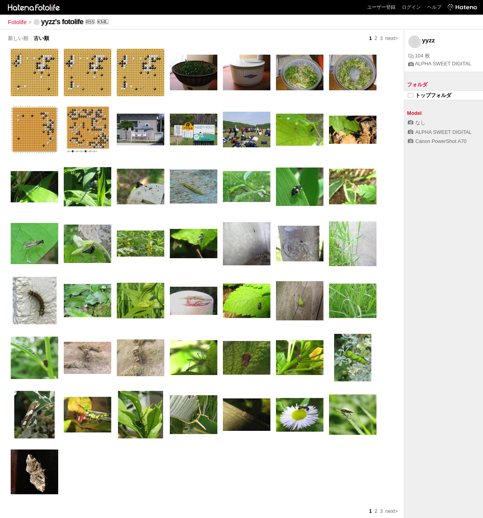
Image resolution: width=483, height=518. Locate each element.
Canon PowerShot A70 (437, 141)
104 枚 (419, 56)
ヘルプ (434, 7)
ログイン (411, 7)
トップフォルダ (429, 95)
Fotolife (17, 22)
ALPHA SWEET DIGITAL (439, 64)
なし (417, 123)
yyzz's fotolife (62, 21)
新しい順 (18, 38)
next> (391, 38)
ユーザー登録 (381, 7)
